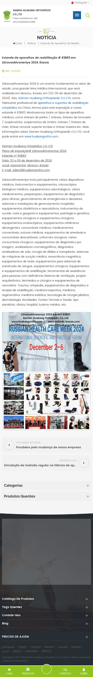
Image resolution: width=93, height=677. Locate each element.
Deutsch (49, 647)
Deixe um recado (47, 669)
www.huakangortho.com (41, 136)
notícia (32, 43)
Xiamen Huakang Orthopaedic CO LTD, (44, 98)
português (8, 647)
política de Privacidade (15, 661)
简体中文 (46, 651)
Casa (17, 43)
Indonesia (31, 651)
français (36, 647)
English (22, 647)
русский (63, 647)
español (76, 647)
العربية (5, 651)
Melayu (17, 651)
